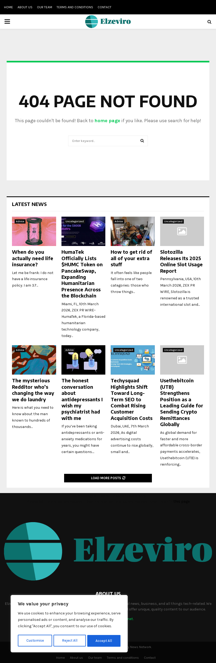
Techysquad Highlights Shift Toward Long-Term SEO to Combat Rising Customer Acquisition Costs (131, 399)
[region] (69, 624)
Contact (104, 7)
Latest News (29, 204)
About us (25, 7)
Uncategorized (74, 221)
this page (181, 501)
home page (107, 121)
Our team (44, 7)
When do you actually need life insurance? (32, 258)
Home (8, 7)
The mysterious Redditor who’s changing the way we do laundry (33, 389)
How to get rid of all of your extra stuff (131, 258)
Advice (20, 221)
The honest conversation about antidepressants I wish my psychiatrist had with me (82, 399)
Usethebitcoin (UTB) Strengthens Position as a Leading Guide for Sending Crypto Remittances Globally (181, 402)
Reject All (70, 640)
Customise (35, 640)
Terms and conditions (75, 7)
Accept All (104, 640)
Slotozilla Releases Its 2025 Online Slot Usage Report (181, 261)
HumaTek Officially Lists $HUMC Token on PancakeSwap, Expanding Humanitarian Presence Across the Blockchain (82, 274)
